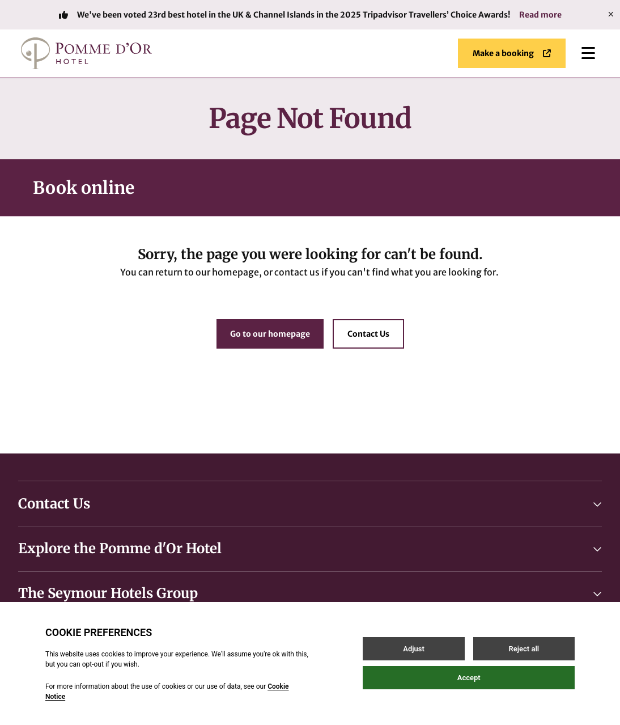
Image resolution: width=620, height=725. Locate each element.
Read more (540, 15)
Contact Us (368, 334)
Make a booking (512, 53)
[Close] (611, 14)
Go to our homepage (270, 334)
